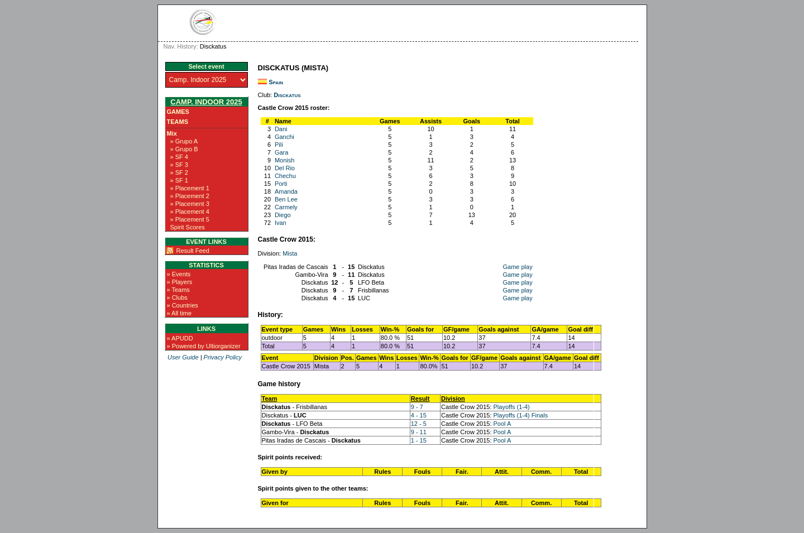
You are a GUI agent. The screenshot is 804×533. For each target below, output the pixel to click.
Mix (172, 133)
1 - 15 (419, 440)
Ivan (280, 222)
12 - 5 (419, 423)
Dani (281, 129)
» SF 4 (179, 156)
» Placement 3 (189, 203)
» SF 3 (179, 164)
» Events (179, 274)
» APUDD (180, 338)
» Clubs (177, 297)
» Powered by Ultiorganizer (204, 346)
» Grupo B (184, 149)
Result (420, 398)
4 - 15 (419, 415)
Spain (276, 82)
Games (178, 111)
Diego (283, 215)
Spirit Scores (187, 227)
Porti (281, 183)
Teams (178, 121)
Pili (279, 144)
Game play (517, 266)
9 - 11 (419, 432)
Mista (290, 253)
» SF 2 (179, 172)
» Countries (182, 305)
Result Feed (192, 250)
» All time (179, 313)
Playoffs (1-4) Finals (521, 415)
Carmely (286, 207)
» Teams (178, 289)
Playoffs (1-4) (512, 407)
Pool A (502, 423)
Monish (284, 160)
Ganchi (284, 136)
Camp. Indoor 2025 (206, 102)
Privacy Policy (223, 357)
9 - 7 (417, 407)
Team (269, 398)
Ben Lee (286, 199)
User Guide (183, 357)
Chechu (285, 175)
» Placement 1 (189, 188)
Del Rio (285, 168)
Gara (281, 152)
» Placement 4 (189, 211)
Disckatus (287, 95)
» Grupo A (184, 141)
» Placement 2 (189, 196)
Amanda (286, 191)
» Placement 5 (189, 219)
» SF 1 (179, 180)
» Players (180, 281)
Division (453, 398)
